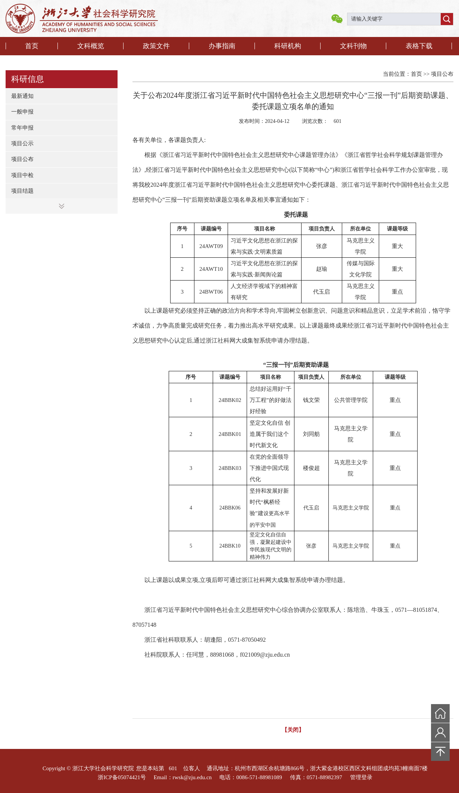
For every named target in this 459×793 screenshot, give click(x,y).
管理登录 (361, 777)
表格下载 (419, 46)
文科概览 (90, 46)
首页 (31, 46)
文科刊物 (353, 46)
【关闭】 (293, 730)
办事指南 (222, 46)
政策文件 (156, 46)
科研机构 (287, 46)
